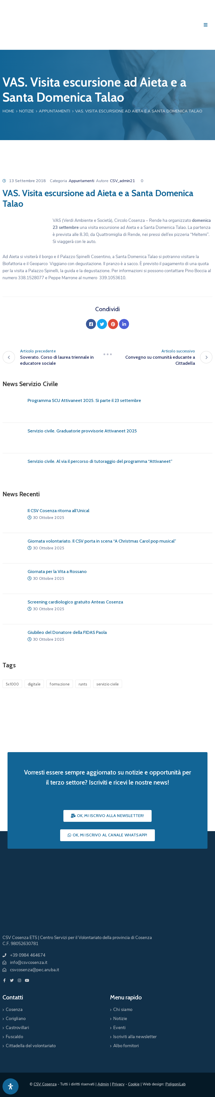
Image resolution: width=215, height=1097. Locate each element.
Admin (103, 1084)
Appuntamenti (54, 111)
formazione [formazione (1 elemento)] (60, 684)
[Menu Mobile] (205, 25)
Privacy (118, 1084)
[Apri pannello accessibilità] (11, 1086)
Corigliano (16, 1019)
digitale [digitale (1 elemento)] (34, 684)
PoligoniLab (175, 1084)
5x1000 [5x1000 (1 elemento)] (12, 684)
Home (8, 111)
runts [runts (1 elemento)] (83, 684)
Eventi (119, 1028)
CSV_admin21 (122, 181)
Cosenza (14, 1009)
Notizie (26, 111)
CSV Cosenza (45, 1084)
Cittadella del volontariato (31, 1046)
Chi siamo (122, 1009)
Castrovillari (17, 1028)
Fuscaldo (14, 1037)
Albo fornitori (126, 1046)
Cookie (134, 1084)
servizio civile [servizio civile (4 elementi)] (107, 684)
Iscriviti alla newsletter (135, 1037)
